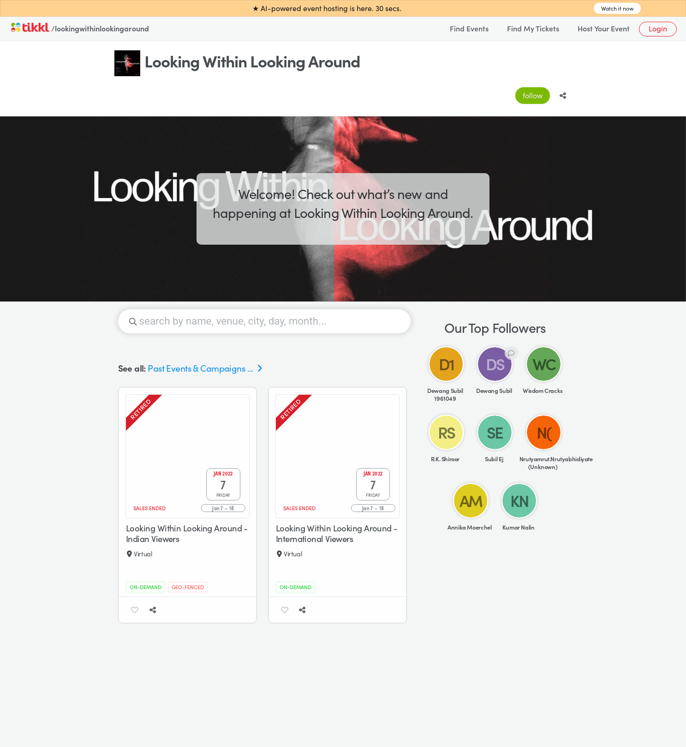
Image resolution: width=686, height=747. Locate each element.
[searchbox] (264, 328)
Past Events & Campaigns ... (200, 375)
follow (533, 95)
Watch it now (617, 8)
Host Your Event (604, 28)
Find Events (469, 28)
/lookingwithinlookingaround (100, 28)
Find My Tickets (533, 28)
